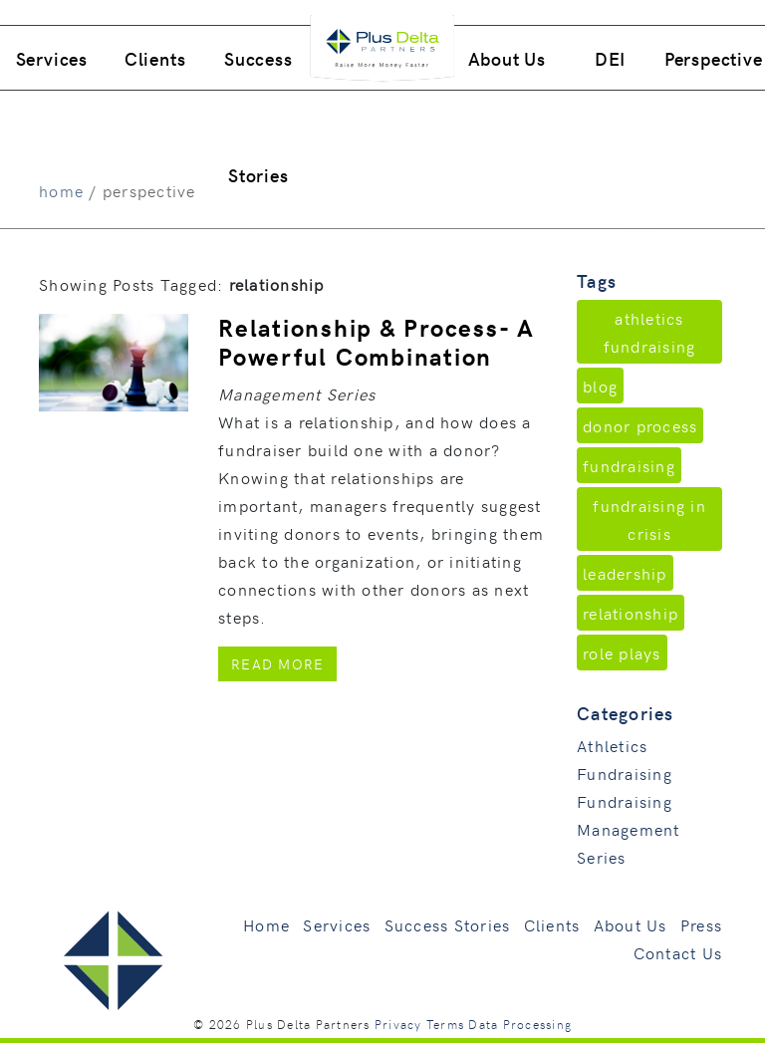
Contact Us (678, 952)
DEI (610, 58)
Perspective (713, 58)
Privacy (398, 1024)
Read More (284, 662)
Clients (155, 58)
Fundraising (624, 801)
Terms (445, 1024)
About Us (507, 58)
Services (52, 58)
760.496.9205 (606, 12)
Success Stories (258, 116)
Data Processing (520, 1024)
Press (701, 924)
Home (266, 924)
